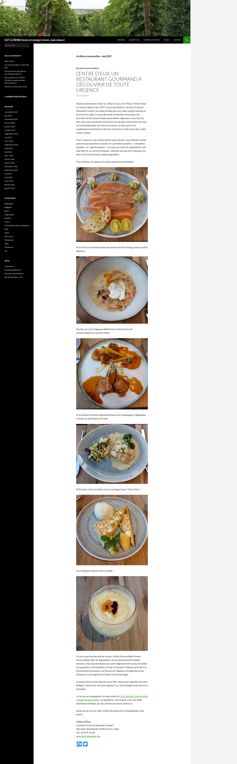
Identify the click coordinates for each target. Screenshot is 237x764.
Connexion (9, 266)
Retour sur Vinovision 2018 (16, 86)
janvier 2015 (10, 188)
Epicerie (8, 218)
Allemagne (9, 204)
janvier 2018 (10, 126)
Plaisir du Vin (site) (151, 40)
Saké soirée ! (10, 61)
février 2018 (10, 123)
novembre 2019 (11, 112)
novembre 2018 (11, 119)
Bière (7, 211)
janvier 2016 (10, 163)
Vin (6, 251)
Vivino (166, 40)
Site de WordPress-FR (13, 277)
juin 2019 (8, 116)
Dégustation (9, 214)
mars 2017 (9, 141)
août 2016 (9, 148)
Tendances (9, 247)
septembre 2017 (11, 134)
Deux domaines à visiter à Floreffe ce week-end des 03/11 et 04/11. (15, 80)
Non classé (9, 236)
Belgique (81, 68)
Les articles (134, 40)
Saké (6, 243)
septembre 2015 (11, 170)
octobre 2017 (10, 130)
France (7, 222)
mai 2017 (8, 137)
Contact (177, 40)
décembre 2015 (11, 166)
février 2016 (10, 159)
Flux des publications (13, 270)
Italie (6, 229)
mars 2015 (9, 181)
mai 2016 (8, 152)
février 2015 (10, 184)
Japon (7, 233)
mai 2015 (8, 174)
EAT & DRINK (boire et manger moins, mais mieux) (35, 40)
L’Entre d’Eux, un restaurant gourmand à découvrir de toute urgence (109, 81)
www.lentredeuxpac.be (88, 736)
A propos (121, 40)
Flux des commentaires (14, 273)
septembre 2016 (11, 145)
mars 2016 (9, 155)
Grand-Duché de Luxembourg (17, 225)
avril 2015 (9, 177)
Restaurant (92, 68)
